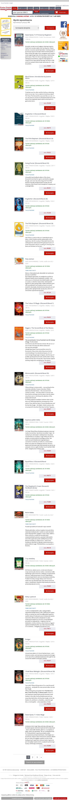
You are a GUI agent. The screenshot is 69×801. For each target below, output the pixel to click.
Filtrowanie (50, 28)
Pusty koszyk (62, 12)
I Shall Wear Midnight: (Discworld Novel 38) (40, 671)
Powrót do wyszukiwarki (34, 762)
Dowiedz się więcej (17, 798)
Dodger (27, 639)
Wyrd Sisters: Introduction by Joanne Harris (38, 77)
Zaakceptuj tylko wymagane (43, 798)
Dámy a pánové (30, 597)
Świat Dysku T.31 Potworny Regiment (38, 35)
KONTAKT (23, 770)
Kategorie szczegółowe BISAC (4, 55)
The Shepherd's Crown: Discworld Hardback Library (37, 487)
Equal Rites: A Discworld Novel (35, 462)
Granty (36, 8)
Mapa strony (47, 775)
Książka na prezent (45, 8)
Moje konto (52, 8)
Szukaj (14, 8)
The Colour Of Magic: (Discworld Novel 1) (39, 303)
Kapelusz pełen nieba (32, 420)
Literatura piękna (4, 46)
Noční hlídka (29, 513)
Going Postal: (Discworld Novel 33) (37, 163)
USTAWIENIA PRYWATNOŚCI (58, 770)
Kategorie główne (5, 40)
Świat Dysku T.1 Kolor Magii (34, 715)
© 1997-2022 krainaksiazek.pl (11, 770)
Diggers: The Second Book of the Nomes (39, 328)
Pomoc (58, 8)
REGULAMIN (30, 770)
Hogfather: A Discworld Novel (35, 114)
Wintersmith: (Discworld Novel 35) (37, 373)
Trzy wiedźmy (30, 559)
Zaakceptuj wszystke (60, 798)
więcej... (3, 49)
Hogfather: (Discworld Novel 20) (36, 199)
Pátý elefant (29, 259)
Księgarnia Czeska (18, 775)
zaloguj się (58, 5)
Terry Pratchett (29, 90)
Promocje (30, 8)
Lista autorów (56, 775)
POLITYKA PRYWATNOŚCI (42, 770)
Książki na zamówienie (24, 8)
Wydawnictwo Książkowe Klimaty (34, 775)
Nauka (3, 43)
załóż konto (65, 5)
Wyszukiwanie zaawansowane (41, 13)
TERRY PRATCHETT (30, 270)
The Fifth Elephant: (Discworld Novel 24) (39, 139)
